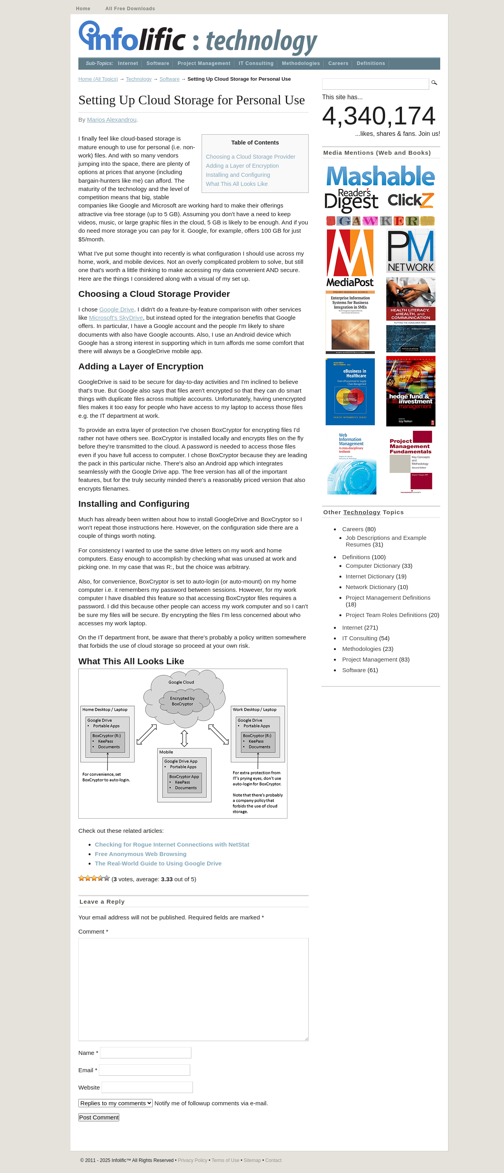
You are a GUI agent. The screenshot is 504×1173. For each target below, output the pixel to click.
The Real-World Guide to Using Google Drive (158, 863)
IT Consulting (256, 63)
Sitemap (252, 1160)
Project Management (204, 63)
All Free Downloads (130, 8)
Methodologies (301, 63)
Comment (93, 931)
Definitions (371, 63)
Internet (128, 63)
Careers (338, 63)
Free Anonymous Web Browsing (141, 854)
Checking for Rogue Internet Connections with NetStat (172, 844)
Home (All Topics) (98, 79)
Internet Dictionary (370, 576)
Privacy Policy (193, 1160)
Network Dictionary (371, 587)
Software (157, 63)
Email (87, 1070)
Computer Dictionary (373, 565)
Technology (139, 79)
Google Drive (116, 309)
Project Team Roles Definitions (386, 615)
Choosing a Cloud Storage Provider (250, 157)
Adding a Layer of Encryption (242, 166)
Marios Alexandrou (112, 119)
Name (88, 1052)
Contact (273, 1160)
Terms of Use (225, 1160)
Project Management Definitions (388, 597)
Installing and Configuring (238, 175)
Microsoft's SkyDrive (116, 317)
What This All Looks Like (237, 184)
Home (83, 8)
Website (89, 1087)
